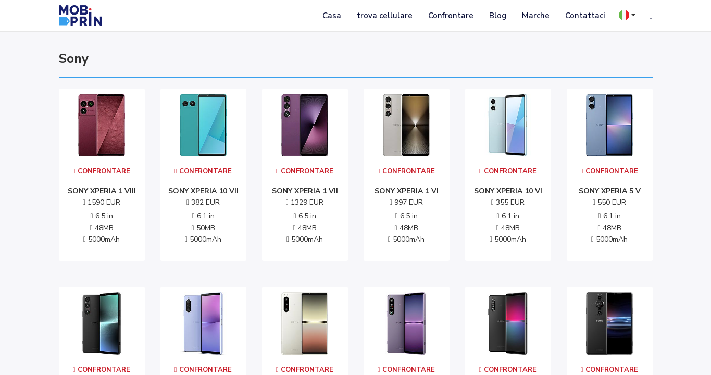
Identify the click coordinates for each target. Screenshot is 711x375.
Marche (536, 15)
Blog (497, 15)
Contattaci (585, 15)
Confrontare (450, 15)
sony (74, 59)
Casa (331, 15)
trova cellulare (385, 15)
